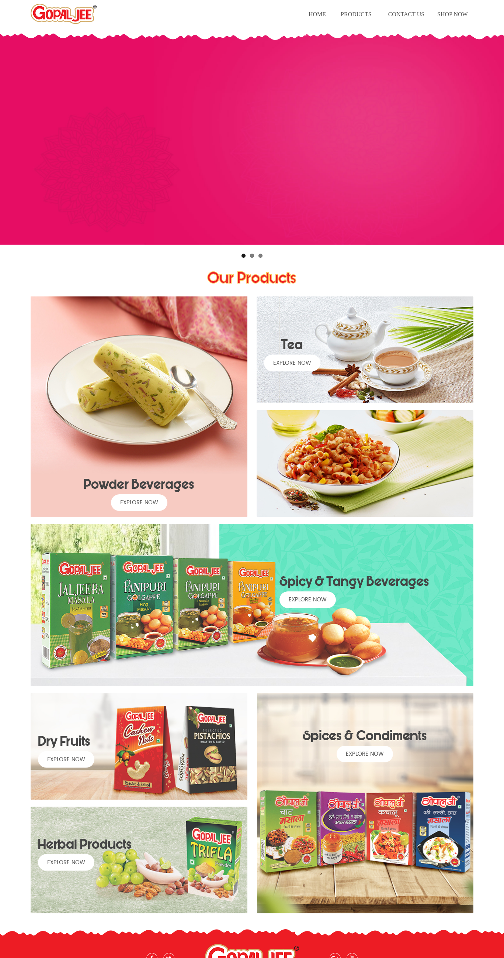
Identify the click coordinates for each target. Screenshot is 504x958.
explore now (139, 502)
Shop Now (452, 14)
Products (356, 14)
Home (317, 14)
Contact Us (406, 14)
